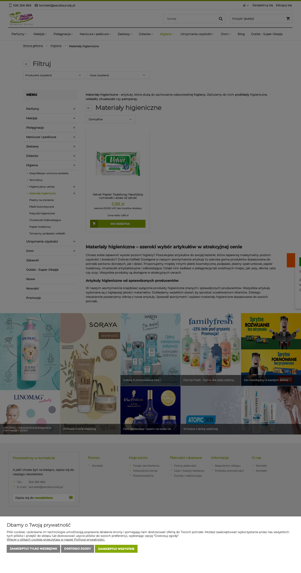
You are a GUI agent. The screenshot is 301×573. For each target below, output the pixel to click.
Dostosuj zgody (77, 549)
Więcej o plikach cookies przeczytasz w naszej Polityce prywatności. (56, 540)
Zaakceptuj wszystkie (116, 549)
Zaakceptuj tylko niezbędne (33, 549)
